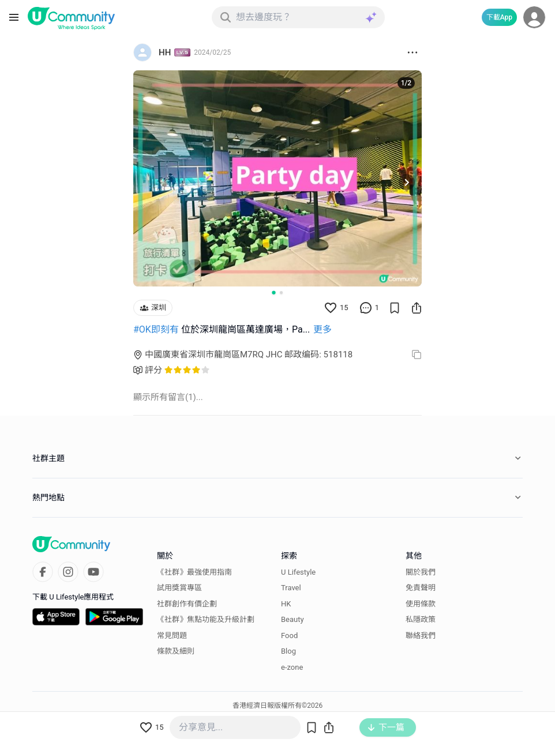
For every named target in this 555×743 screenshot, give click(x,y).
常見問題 (172, 635)
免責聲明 (421, 587)
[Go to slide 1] (273, 292)
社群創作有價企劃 (187, 603)
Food (289, 635)
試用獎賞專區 (179, 587)
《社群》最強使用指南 (194, 572)
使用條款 (421, 603)
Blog (288, 651)
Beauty (292, 619)
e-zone (292, 667)
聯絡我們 (421, 635)
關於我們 (421, 572)
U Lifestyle (298, 572)
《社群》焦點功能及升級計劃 (205, 619)
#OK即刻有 (156, 329)
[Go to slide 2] (281, 292)
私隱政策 (421, 619)
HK (286, 603)
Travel (291, 587)
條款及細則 (175, 651)
